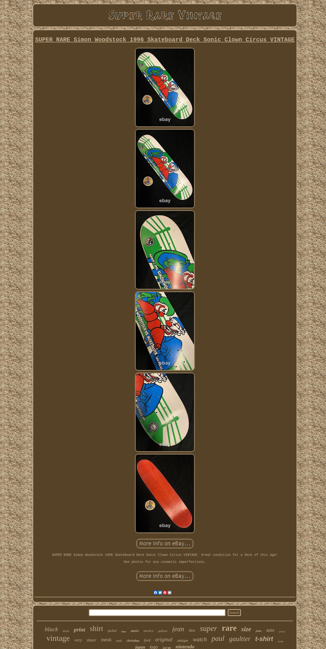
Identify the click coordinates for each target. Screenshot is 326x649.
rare (229, 628)
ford (147, 640)
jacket (112, 631)
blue (123, 631)
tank (119, 640)
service (148, 631)
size (246, 629)
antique (182, 640)
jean (178, 629)
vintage (58, 638)
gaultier (240, 638)
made (280, 641)
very (78, 640)
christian (133, 640)
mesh (106, 639)
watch (200, 639)
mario (135, 631)
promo (282, 631)
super (208, 628)
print (79, 630)
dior (192, 630)
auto (270, 630)
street (66, 631)
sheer (91, 640)
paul (217, 638)
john (259, 631)
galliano (162, 631)
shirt (96, 628)
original (163, 639)
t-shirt (264, 638)
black (51, 629)
